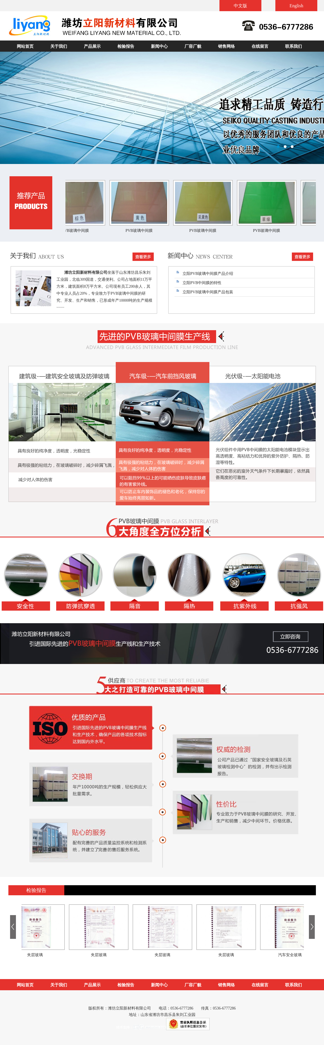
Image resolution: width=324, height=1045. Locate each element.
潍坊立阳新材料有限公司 (162, 108)
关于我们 (58, 46)
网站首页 (25, 46)
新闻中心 (159, 46)
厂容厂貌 (193, 46)
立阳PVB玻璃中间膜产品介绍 (208, 274)
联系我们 (293, 46)
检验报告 (125, 46)
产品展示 (92, 46)
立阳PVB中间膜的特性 (202, 283)
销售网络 (226, 46)
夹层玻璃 (37, 955)
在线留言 (260, 46)
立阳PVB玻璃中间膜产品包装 (208, 292)
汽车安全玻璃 (292, 955)
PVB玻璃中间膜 (77, 230)
